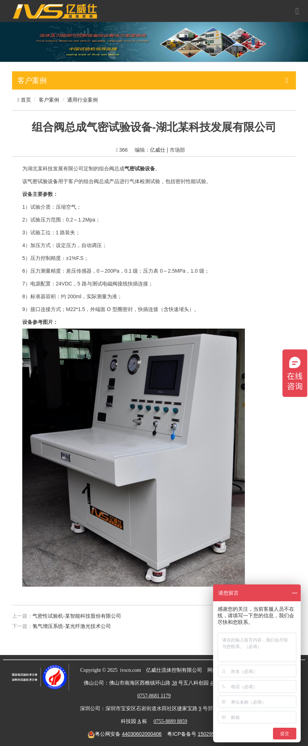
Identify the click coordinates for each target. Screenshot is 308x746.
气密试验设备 (42, 181)
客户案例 (49, 100)
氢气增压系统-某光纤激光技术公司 (71, 626)
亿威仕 (157, 150)
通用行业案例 (82, 100)
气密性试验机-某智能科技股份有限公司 (76, 616)
